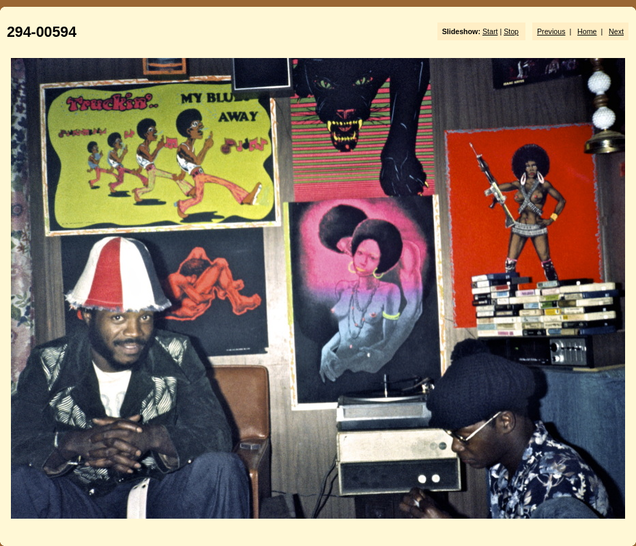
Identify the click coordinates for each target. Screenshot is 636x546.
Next (616, 31)
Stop (511, 31)
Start (490, 31)
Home (586, 31)
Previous (551, 31)
